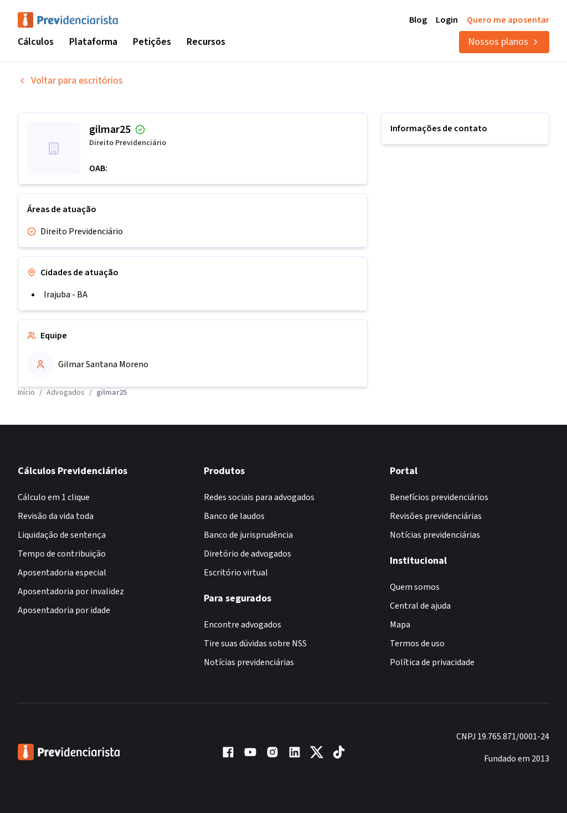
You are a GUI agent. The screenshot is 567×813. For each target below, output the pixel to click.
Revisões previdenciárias (436, 516)
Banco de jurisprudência (248, 535)
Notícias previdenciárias (249, 662)
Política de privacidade (432, 662)
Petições (152, 42)
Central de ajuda (420, 606)
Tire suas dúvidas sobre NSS (255, 644)
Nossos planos (504, 42)
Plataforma (93, 42)
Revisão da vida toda (56, 516)
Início (26, 392)
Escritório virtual (236, 573)
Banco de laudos (234, 516)
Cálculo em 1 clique (54, 497)
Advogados (66, 392)
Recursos (206, 42)
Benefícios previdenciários (439, 497)
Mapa (400, 625)
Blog (418, 20)
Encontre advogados (242, 625)
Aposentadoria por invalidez (71, 591)
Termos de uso (417, 644)
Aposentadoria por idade (64, 610)
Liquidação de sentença (62, 535)
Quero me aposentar (508, 20)
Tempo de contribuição (62, 554)
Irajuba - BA (65, 295)
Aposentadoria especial (62, 573)
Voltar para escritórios (70, 80)
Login (447, 20)
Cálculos (36, 42)
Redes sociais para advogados (259, 497)
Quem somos (415, 587)
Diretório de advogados (247, 554)
